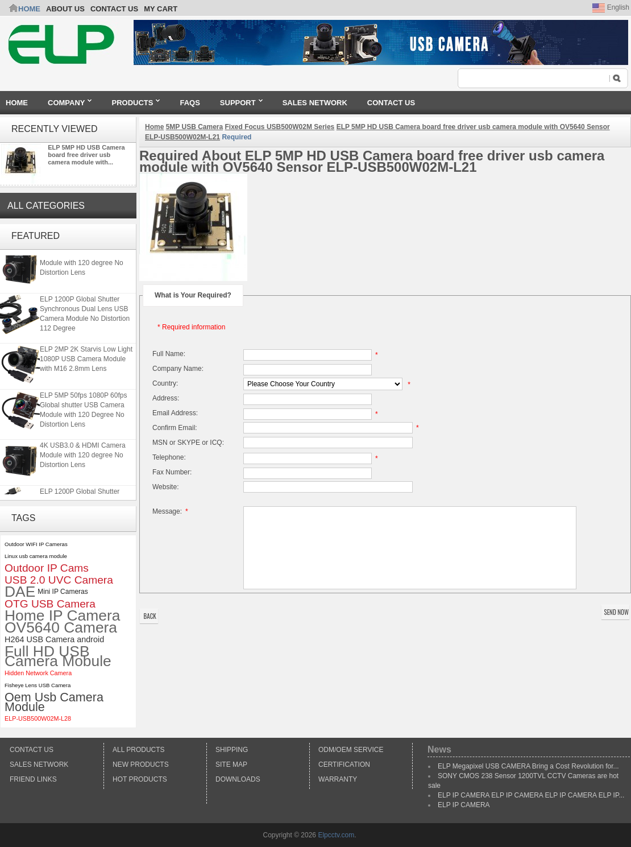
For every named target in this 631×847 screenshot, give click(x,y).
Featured (35, 236)
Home (29, 9)
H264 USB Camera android (54, 639)
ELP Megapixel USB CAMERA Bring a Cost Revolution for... (528, 766)
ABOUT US (65, 9)
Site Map (231, 765)
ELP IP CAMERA (464, 805)
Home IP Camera (62, 616)
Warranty (337, 779)
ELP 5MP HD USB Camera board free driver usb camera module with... (86, 155)
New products (141, 765)
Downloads (237, 779)
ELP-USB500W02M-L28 (38, 718)
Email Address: (175, 413)
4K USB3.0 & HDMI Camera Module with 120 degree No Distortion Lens (83, 264)
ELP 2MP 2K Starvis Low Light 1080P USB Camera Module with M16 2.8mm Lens (86, 360)
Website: (165, 487)
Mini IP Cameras (63, 592)
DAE (20, 592)
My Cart (160, 9)
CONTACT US (114, 9)
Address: (165, 398)
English (610, 7)
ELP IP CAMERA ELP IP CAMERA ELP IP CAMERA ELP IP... (531, 795)
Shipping (231, 750)
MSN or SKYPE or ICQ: (188, 443)
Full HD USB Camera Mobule (58, 656)
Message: (172, 511)
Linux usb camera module (36, 556)
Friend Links (33, 779)
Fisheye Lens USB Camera (37, 685)
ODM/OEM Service (350, 750)
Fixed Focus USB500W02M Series (280, 127)
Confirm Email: (174, 428)
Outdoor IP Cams (47, 568)
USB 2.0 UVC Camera (59, 580)
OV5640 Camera (61, 628)
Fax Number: (172, 472)
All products (139, 750)
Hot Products (140, 779)
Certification (344, 765)
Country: (165, 383)
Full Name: (168, 354)
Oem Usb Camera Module (54, 702)
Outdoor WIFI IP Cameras (36, 544)
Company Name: (178, 369)
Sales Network (39, 765)
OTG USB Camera (50, 604)
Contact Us (31, 750)
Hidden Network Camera (38, 673)
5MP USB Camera (194, 127)
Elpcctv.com (336, 835)
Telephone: (169, 457)
